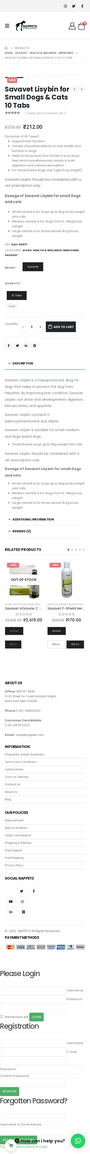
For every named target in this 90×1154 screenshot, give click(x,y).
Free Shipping (14, 858)
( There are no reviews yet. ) (45, 113)
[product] (24, 580)
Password (74, 999)
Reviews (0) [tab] (21, 531)
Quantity (12, 283)
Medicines (71, 250)
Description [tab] (22, 363)
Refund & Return (16, 828)
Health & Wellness (47, 250)
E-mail (71, 1051)
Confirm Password (14, 1076)
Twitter (17, 345)
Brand (10, 268)
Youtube (11, 901)
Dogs (27, 250)
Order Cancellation (18, 835)
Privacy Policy (14, 865)
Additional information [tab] (33, 519)
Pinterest (35, 345)
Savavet (11, 255)
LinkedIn (26, 345)
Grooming (61, 604)
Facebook (8, 345)
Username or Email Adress (21, 1124)
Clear (11, 306)
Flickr (23, 912)
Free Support (13, 850)
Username (74, 990)
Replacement (14, 820)
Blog (8, 799)
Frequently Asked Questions (24, 754)
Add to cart (64, 327)
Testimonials (14, 769)
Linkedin (11, 912)
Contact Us (12, 784)
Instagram (22, 901)
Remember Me (14, 1017)
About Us (11, 792)
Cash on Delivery (17, 777)
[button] (68, 550)
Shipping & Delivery (18, 843)
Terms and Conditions (20, 762)
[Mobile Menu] (8, 26)
